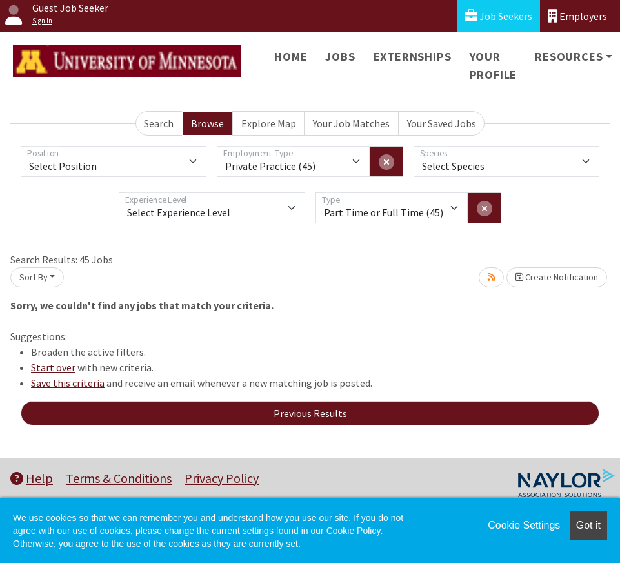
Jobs (340, 56)
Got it (588, 525)
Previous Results (310, 413)
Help (31, 478)
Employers (577, 16)
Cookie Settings (524, 525)
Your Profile (493, 65)
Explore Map (268, 123)
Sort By (33, 277)
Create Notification (556, 277)
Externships (413, 56)
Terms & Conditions (119, 478)
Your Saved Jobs (441, 123)
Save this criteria (68, 382)
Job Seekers (498, 16)
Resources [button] (569, 56)
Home (290, 56)
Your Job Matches (351, 123)
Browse (207, 123)
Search (159, 123)
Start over (53, 367)
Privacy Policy (222, 478)
